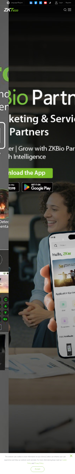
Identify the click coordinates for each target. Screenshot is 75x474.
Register (68, 3)
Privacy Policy (39, 463)
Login (61, 3)
